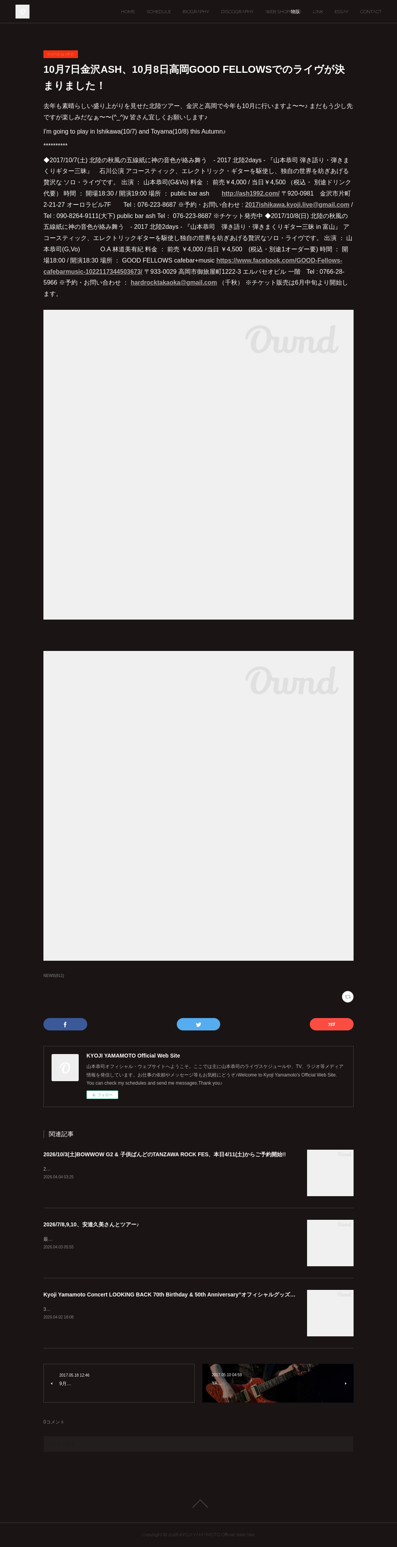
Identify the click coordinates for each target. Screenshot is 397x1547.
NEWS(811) (53, 976)
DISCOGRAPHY (237, 11)
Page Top (198, 1503)
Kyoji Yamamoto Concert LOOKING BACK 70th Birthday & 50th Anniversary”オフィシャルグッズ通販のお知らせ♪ (187, 1294)
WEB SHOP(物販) (283, 11)
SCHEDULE (159, 11)
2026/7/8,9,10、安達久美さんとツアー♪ (91, 1224)
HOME (128, 11)
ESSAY (342, 11)
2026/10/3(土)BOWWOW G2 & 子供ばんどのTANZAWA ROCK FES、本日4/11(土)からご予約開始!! (164, 1154)
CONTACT (370, 11)
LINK (318, 11)
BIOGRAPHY (196, 11)
